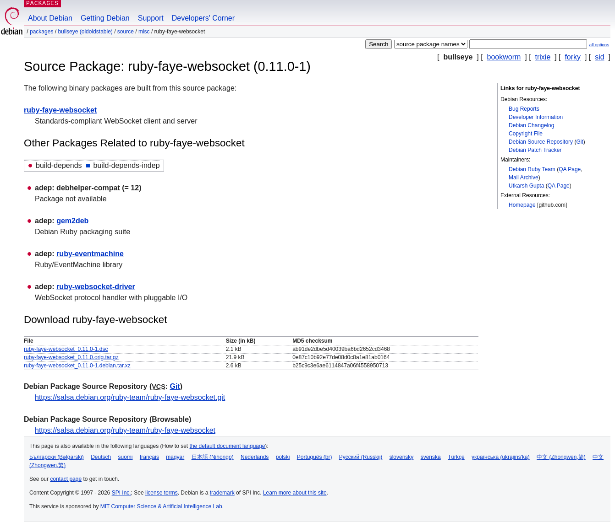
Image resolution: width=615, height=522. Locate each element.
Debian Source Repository (541, 142)
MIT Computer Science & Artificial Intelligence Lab (161, 506)
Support (151, 18)
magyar (175, 457)
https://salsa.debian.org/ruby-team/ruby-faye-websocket (125, 430)
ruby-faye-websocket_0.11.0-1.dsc (66, 349)
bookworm (504, 57)
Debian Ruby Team (532, 169)
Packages (41, 31)
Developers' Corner (203, 18)
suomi (125, 457)
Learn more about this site (295, 493)
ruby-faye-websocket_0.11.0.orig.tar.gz (71, 357)
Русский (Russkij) (361, 457)
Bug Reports (524, 109)
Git (579, 142)
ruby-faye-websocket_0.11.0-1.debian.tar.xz (77, 365)
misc (144, 31)
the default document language (227, 446)
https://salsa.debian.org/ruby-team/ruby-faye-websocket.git (130, 397)
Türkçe (456, 457)
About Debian (50, 18)
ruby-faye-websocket (60, 110)
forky (573, 57)
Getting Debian (105, 18)
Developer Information (536, 117)
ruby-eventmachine (90, 254)
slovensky (402, 457)
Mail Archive (523, 177)
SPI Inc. (121, 493)
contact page (66, 479)
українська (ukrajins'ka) (501, 457)
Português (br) (314, 457)
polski (283, 457)
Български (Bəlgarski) (56, 457)
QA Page (570, 169)
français (149, 457)
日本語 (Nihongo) (213, 457)
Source (125, 31)
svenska (431, 457)
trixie (543, 57)
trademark (222, 493)
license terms (161, 493)
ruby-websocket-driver (95, 287)
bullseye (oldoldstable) (85, 31)
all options (599, 44)
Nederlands (255, 457)
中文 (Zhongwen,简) (561, 457)
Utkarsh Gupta (526, 186)
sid (599, 57)
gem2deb (72, 221)
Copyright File (526, 133)
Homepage (522, 205)
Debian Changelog (531, 125)
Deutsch (101, 457)
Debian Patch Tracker (535, 150)
